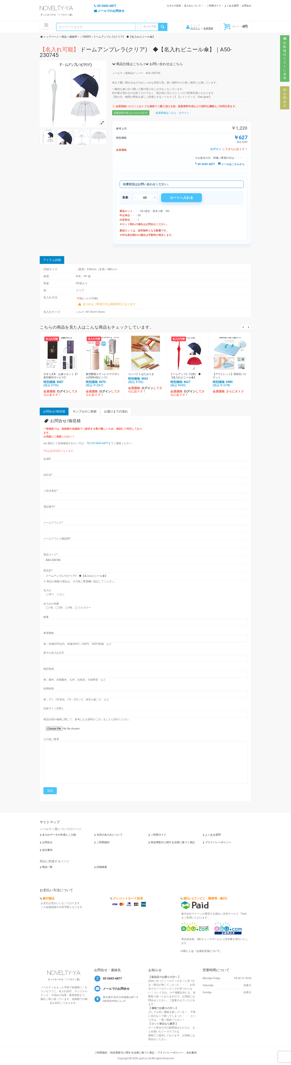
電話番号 (49, 506)
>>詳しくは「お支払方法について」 (201, 950)
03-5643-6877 (205, 164)
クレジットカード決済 (128, 898)
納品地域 (48, 668)
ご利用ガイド (214, 5)
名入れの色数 (51, 603)
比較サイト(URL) (53, 708)
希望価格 (48, 632)
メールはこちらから (231, 164)
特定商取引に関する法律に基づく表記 (173, 842)
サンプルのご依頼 (85, 411)
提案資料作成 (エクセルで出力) (131, 112)
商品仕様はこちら (127, 64)
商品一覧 (47, 866)
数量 (46, 616)
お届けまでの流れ (116, 411)
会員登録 (208, 28)
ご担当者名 (50, 490)
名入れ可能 (149, 26)
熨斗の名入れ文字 (53, 652)
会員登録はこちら (166, 112)
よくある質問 (231, 5)
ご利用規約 (103, 842)
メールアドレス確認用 (57, 538)
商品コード (50, 554)
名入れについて (192, 5)
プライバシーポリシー (218, 842)
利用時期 (48, 688)
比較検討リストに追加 (284, 58)
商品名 (48, 570)
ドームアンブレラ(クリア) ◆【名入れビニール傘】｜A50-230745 (136, 52)
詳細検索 (102, 866)
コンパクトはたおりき (141, 374)
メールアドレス (53, 522)
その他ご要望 (51, 739)
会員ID (47, 458)
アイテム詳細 (52, 260)
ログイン (195, 28)
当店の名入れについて (109, 834)
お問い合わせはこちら (164, 64)
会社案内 (47, 849)
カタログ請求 (174, 5)
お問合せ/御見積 (54, 411)
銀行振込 (49, 898)
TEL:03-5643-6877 (97, 443)
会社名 (48, 474)
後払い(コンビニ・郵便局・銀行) (205, 898)
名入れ (47, 590)
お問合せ (246, 5)
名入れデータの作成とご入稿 (59, 834)
